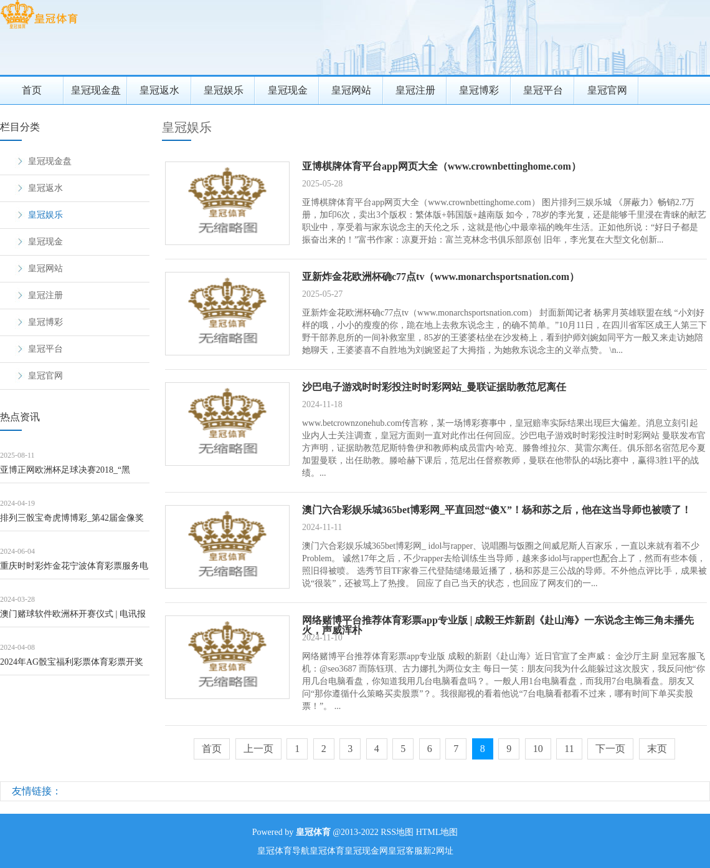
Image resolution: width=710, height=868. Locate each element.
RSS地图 (397, 832)
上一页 (258, 748)
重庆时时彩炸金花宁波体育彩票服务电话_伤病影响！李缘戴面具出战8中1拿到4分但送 (74, 570)
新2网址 (438, 851)
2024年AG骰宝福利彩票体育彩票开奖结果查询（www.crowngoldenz (71, 666)
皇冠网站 (351, 90)
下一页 (610, 748)
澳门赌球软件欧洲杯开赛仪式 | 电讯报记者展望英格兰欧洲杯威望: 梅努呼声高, (73, 618)
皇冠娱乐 (224, 90)
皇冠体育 (327, 851)
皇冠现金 (288, 90)
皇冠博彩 (479, 90)
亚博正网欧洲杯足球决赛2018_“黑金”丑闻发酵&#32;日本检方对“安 (65, 474)
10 (538, 748)
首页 (32, 90)
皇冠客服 (405, 851)
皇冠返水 (159, 90)
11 (569, 748)
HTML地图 (437, 832)
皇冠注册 (415, 90)
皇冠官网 (607, 90)
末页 (657, 748)
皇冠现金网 (366, 851)
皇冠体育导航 (283, 851)
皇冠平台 (543, 90)
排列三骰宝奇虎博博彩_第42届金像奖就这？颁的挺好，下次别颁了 (72, 522)
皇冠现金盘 (96, 90)
